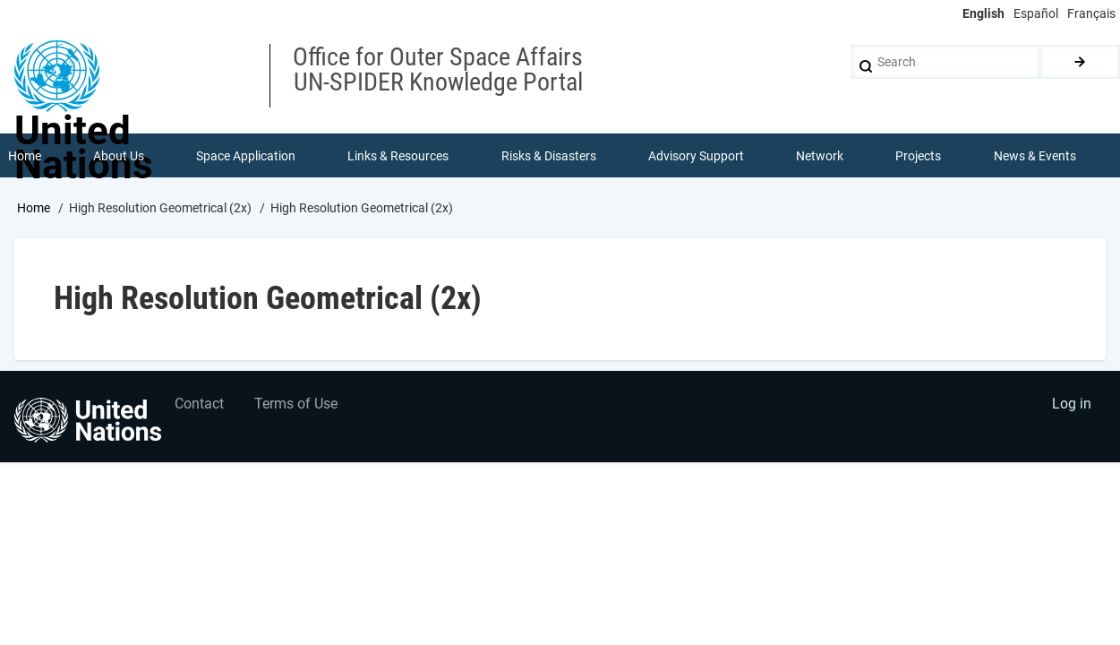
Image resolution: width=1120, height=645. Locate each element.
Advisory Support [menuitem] (696, 156)
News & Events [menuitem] (1035, 156)
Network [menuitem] (819, 156)
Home (33, 209)
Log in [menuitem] (1071, 405)
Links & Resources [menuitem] (398, 156)
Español (1035, 13)
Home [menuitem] (24, 156)
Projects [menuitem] (919, 156)
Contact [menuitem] (200, 405)
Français (1091, 13)
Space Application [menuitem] (245, 156)
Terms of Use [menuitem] (297, 405)
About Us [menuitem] (118, 156)
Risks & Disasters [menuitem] (548, 156)
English (983, 13)
